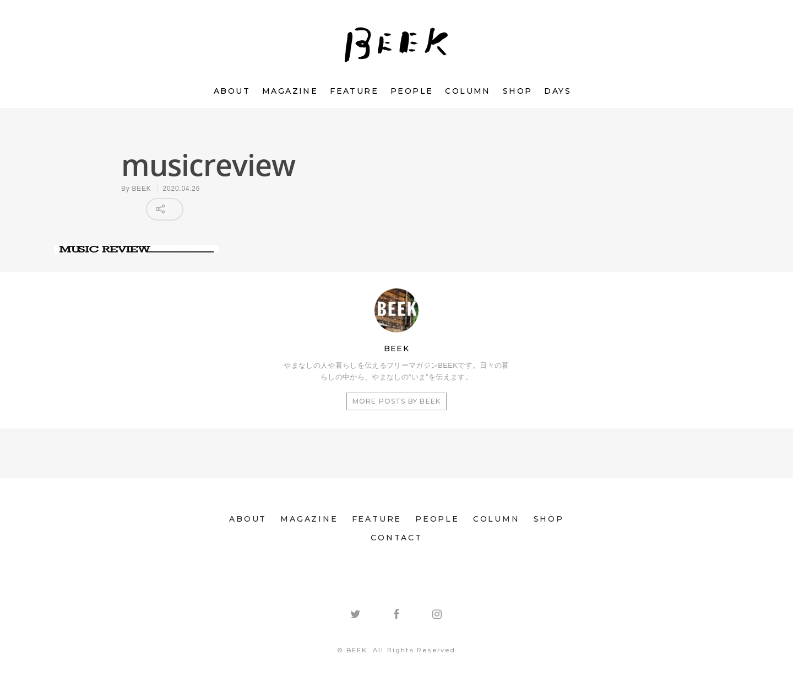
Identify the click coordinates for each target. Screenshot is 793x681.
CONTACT (396, 538)
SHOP (518, 91)
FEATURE (354, 91)
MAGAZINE (290, 91)
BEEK (141, 188)
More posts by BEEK (396, 401)
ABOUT (232, 91)
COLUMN (467, 91)
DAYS (557, 91)
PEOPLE (411, 91)
